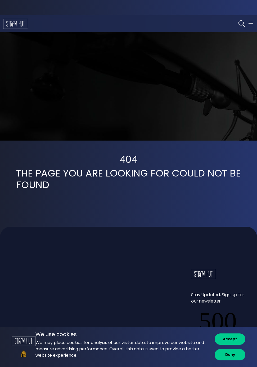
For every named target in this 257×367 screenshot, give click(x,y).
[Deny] (230, 354)
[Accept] (230, 339)
